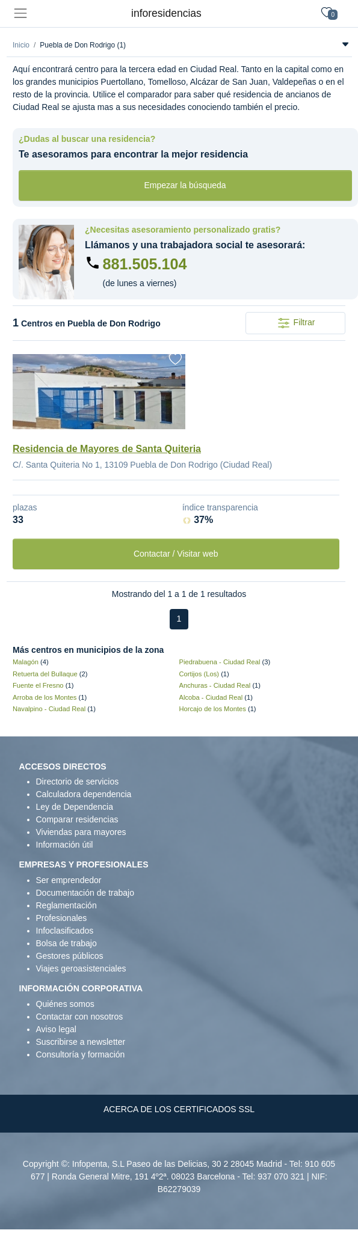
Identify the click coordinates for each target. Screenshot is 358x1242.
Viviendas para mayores (81, 832)
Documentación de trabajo (85, 893)
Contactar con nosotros (79, 1016)
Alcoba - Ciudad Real (211, 697)
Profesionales (61, 918)
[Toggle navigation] (20, 13)
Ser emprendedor (69, 880)
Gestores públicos (69, 956)
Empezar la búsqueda (185, 185)
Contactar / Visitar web (176, 553)
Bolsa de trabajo (66, 943)
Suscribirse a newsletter (81, 1042)
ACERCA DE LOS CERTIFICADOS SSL (179, 1109)
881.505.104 (145, 263)
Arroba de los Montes (44, 697)
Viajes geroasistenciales (81, 968)
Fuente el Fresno (38, 685)
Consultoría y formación (80, 1054)
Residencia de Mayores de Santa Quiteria (107, 449)
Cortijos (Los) (199, 674)
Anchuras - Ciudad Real (215, 685)
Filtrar (295, 323)
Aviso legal (56, 1029)
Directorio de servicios (77, 781)
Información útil (64, 844)
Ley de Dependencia (74, 807)
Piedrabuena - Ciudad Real (220, 661)
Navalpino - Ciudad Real (49, 708)
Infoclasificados (65, 930)
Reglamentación (66, 905)
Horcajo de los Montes (212, 708)
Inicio (21, 45)
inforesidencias (166, 13)
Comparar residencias (77, 819)
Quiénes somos (65, 1004)
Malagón (26, 661)
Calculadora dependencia (84, 794)
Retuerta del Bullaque (45, 674)
